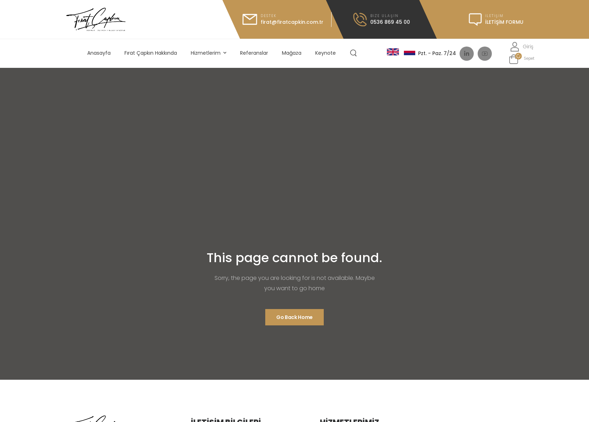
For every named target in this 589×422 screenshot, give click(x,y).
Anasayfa (99, 52)
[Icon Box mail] (282, 19)
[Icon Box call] (381, 19)
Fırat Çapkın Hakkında (150, 52)
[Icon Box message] (495, 19)
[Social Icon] (467, 54)
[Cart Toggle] (521, 59)
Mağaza (291, 52)
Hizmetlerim (206, 52)
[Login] (521, 47)
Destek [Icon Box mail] (268, 15)
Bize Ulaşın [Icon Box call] (384, 15)
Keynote (325, 52)
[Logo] (96, 19)
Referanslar (254, 52)
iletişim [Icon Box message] (494, 15)
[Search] (354, 53)
